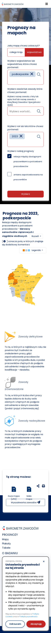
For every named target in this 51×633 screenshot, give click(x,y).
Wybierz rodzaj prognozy (20, 151)
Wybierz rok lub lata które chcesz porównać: (25, 128)
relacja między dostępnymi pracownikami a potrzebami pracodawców (28, 161)
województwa (34, 52)
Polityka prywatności (28, 616)
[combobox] (25, 77)
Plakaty (6, 543)
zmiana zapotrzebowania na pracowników (28, 177)
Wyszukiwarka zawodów (25, 502)
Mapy (5, 539)
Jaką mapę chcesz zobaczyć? (23, 45)
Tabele (6, 547)
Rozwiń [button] (35, 236)
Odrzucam (15, 624)
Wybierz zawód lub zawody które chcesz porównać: (24, 90)
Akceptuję (36, 624)
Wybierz (25, 194)
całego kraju (16, 52)
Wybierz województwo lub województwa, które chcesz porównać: (22, 64)
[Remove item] (32, 74)
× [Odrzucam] (44, 561)
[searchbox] (10, 80)
